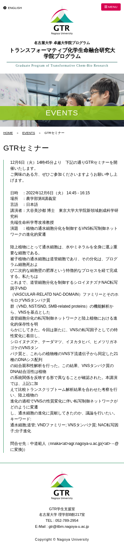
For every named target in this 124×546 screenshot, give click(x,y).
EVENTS (28, 133)
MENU (110, 7)
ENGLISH (15, 8)
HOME (8, 133)
